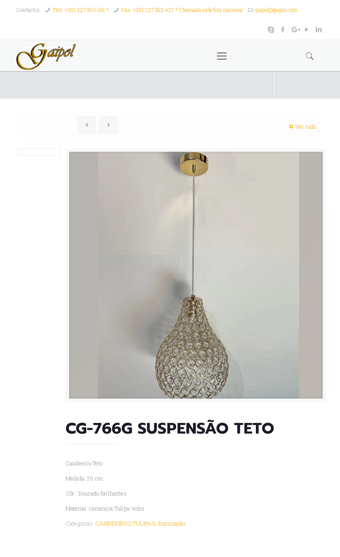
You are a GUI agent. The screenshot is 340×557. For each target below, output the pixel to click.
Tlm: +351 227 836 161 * (80, 9)
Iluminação (171, 523)
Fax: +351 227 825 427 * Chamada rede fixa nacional (182, 9)
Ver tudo (301, 127)
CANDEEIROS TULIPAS (125, 523)
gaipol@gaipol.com (276, 9)
